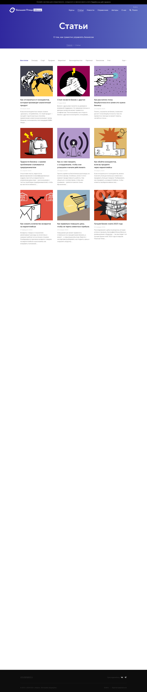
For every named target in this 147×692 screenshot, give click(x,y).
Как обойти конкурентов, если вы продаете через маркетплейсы (105, 164)
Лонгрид (34, 60)
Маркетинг (62, 60)
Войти (135, 7)
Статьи (81, 10)
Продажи (51, 60)
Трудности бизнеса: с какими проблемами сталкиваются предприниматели (33, 164)
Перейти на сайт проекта (101, 2)
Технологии (100, 60)
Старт (43, 60)
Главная (69, 45)
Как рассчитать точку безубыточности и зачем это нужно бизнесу (109, 102)
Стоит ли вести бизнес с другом (71, 100)
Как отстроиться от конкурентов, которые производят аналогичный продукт (35, 102)
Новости (90, 10)
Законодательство (75, 60)
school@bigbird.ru (26, 677)
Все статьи (24, 60)
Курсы (71, 10)
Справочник (103, 10)
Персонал (89, 60)
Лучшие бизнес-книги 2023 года (108, 224)
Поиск (135, 10)
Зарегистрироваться (119, 688)
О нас (123, 10)
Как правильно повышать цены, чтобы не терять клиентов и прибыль (73, 225)
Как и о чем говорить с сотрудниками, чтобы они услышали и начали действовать (71, 164)
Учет (109, 60)
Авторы (114, 10)
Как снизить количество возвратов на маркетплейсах (35, 225)
